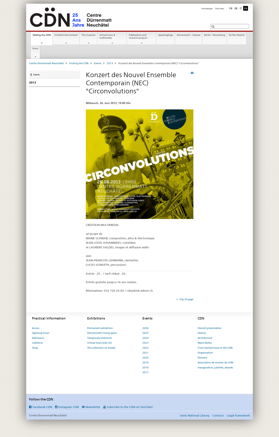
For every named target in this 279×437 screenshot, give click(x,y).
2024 (145, 337)
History (202, 332)
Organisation (205, 352)
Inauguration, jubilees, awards (215, 367)
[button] (213, 26)
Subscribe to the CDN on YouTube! (130, 407)
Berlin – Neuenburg (214, 34)
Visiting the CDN (43, 36)
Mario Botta (205, 342)
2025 (145, 332)
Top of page (186, 299)
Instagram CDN (69, 407)
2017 (145, 372)
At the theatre (237, 34)
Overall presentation (209, 328)
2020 (145, 357)
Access (35, 328)
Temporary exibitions (99, 337)
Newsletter (93, 407)
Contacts (218, 415)
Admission (38, 337)
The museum (89, 34)
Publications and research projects (138, 36)
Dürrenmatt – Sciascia (188, 34)
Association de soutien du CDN (215, 362)
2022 (145, 347)
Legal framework (238, 415)
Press (35, 48)
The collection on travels (101, 347)
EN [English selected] (245, 8)
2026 (145, 328)
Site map (219, 8)
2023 (145, 342)
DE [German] (236, 8)
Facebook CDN (42, 407)
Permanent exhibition (100, 328)
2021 (145, 352)
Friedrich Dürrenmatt (66, 34)
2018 (145, 367)
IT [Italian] (241, 8)
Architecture (205, 337)
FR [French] (230, 8)
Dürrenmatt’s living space (102, 332)
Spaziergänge (165, 34)
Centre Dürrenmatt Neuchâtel (46, 63)
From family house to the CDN (215, 347)
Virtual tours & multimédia (107, 36)
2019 (145, 362)
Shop (35, 347)
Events (97, 63)
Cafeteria (37, 342)
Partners (202, 357)
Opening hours (40, 332)
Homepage (207, 8)
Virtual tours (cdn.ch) (99, 342)
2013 (110, 63)
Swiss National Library (194, 415)
